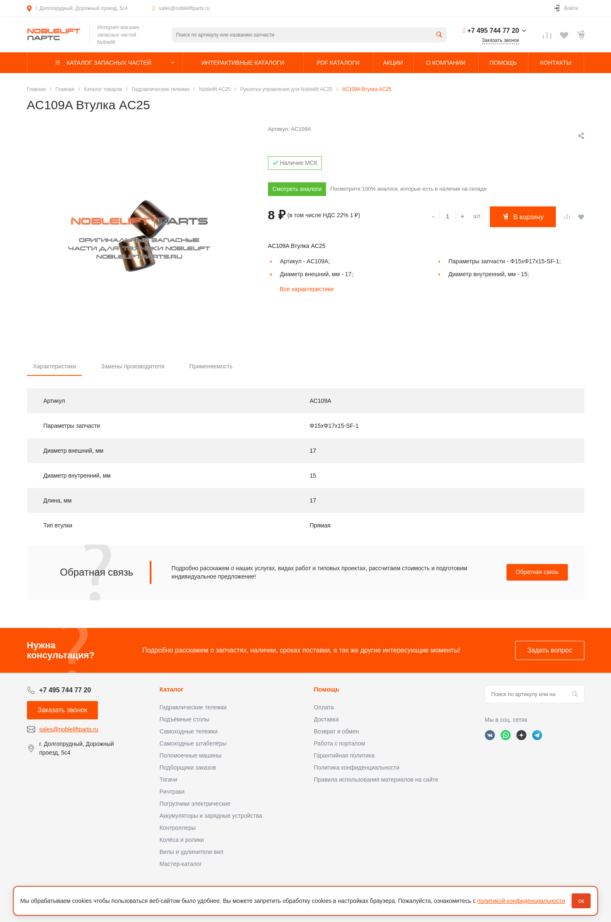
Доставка (326, 719)
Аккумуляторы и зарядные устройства (211, 815)
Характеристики (54, 366)
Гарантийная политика (344, 755)
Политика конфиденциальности (357, 767)
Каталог (172, 689)
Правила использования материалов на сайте (376, 779)
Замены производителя (132, 366)
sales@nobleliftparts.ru (184, 8)
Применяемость (210, 366)
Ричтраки (172, 791)
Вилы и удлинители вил (192, 851)
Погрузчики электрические (195, 803)
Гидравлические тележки (193, 707)
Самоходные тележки (189, 731)
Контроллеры (178, 827)
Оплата (324, 707)
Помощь (327, 689)
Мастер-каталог (181, 864)
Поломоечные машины (191, 755)
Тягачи (169, 779)
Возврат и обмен (336, 731)
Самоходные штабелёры (193, 743)
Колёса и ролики (182, 839)
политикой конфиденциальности (521, 900)
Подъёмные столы (184, 719)
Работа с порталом (339, 743)
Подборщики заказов (188, 767)
